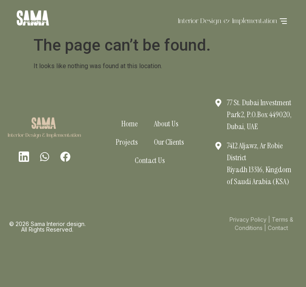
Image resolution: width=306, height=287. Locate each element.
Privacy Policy (248, 219)
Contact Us (150, 160)
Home (129, 123)
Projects (127, 142)
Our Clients (169, 142)
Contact (278, 227)
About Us (166, 123)
